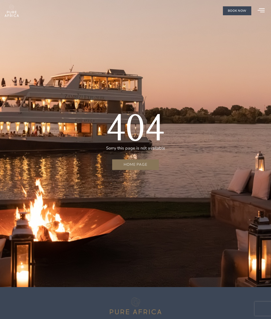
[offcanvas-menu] (261, 11)
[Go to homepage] (12, 11)
